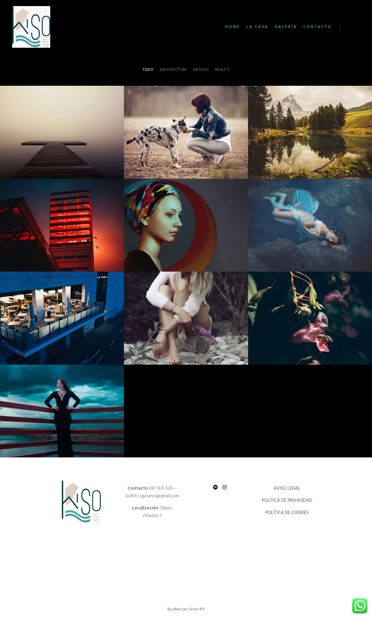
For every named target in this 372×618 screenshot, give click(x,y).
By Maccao (177, 609)
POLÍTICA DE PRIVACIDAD (288, 500)
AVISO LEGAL (287, 488)
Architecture (173, 69)
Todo (147, 69)
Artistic (201, 69)
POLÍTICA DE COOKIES (287, 512)
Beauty (222, 69)
